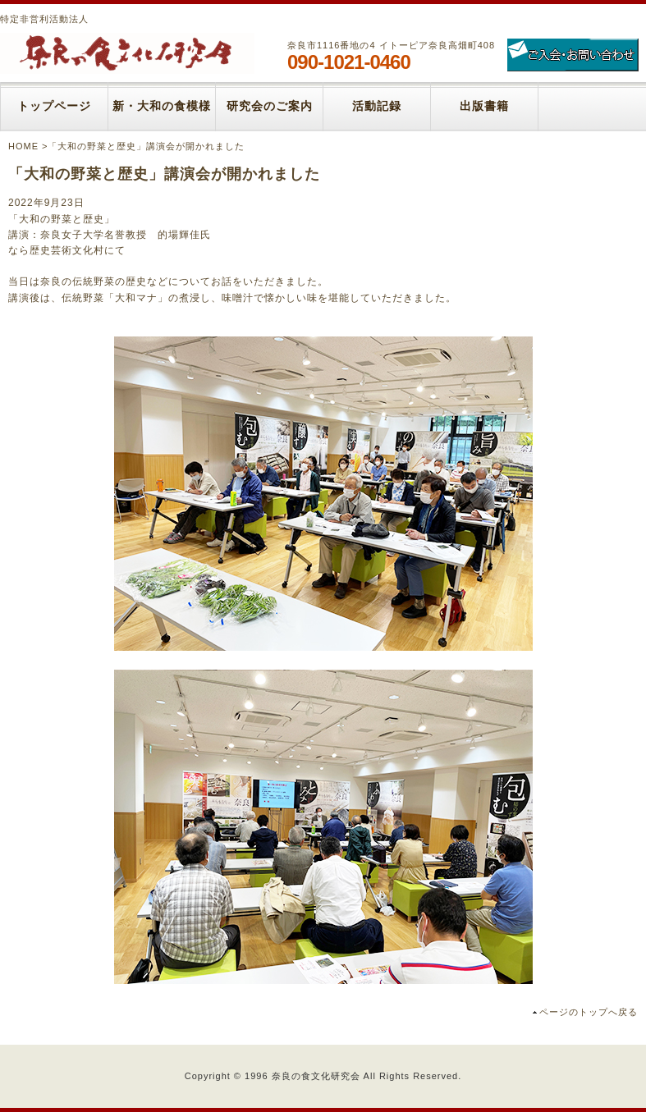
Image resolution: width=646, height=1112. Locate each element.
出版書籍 (484, 106)
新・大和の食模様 (161, 106)
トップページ (54, 106)
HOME (23, 146)
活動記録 (376, 106)
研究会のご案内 (270, 106)
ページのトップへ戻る (588, 1012)
